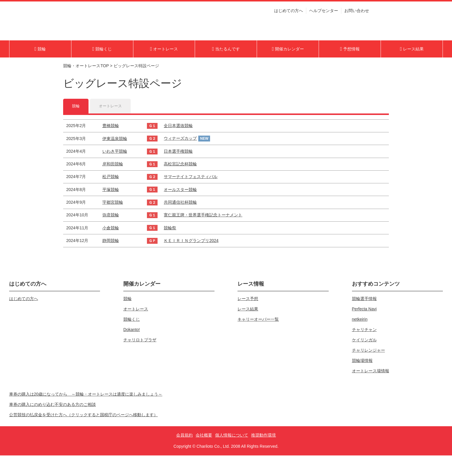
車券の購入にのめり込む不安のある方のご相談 (52, 405)
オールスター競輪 (180, 190)
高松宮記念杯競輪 (180, 164)
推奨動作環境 (263, 435)
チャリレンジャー (368, 350)
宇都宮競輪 (112, 202)
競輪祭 (170, 228)
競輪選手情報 (364, 299)
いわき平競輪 (114, 151)
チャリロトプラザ (139, 340)
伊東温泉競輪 (114, 138)
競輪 (76, 106)
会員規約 (184, 435)
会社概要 (204, 435)
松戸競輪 (110, 177)
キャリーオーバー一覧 (258, 319)
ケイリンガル (364, 340)
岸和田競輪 (112, 164)
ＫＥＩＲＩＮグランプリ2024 (191, 241)
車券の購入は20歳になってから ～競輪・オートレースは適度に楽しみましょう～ (86, 394)
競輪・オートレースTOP (86, 65)
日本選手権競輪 (178, 151)
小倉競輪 (110, 228)
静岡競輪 (110, 241)
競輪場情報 (362, 361)
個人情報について (231, 435)
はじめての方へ (288, 12)
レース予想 (248, 299)
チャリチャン (364, 330)
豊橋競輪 (110, 126)
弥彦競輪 (110, 215)
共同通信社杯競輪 (180, 202)
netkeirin (360, 319)
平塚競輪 (110, 190)
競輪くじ (131, 319)
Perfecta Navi (364, 309)
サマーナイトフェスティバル (190, 177)
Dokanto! (131, 330)
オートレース (111, 106)
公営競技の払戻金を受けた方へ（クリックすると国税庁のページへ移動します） (83, 415)
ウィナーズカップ (180, 138)
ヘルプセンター (323, 12)
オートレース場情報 (370, 371)
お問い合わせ (356, 12)
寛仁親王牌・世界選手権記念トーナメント (203, 215)
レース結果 (248, 309)
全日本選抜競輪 (178, 126)
